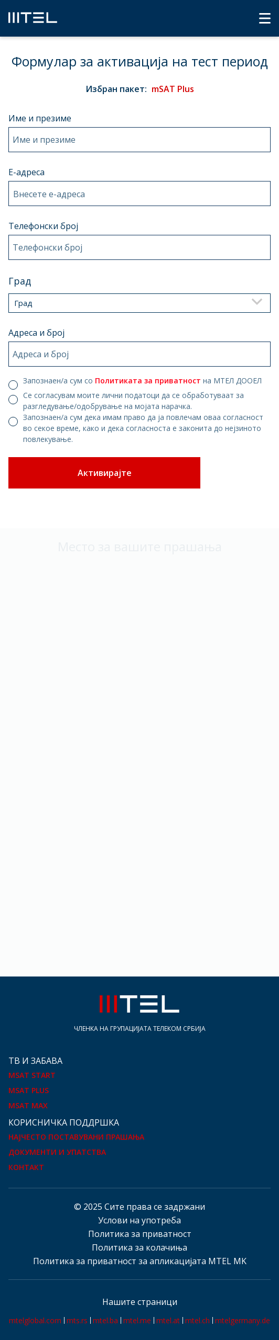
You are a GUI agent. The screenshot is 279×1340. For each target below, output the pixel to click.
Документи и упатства (57, 1152)
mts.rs (77, 1320)
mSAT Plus (28, 1090)
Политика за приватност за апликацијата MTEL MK (139, 1261)
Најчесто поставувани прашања (76, 1137)
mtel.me (137, 1320)
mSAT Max (28, 1105)
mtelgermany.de (242, 1320)
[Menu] (265, 18)
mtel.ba (105, 1320)
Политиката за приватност (148, 380)
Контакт (26, 1167)
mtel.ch (197, 1320)
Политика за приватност (139, 1234)
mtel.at (168, 1320)
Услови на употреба (139, 1220)
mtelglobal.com (35, 1320)
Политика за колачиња (139, 1247)
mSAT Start (32, 1075)
